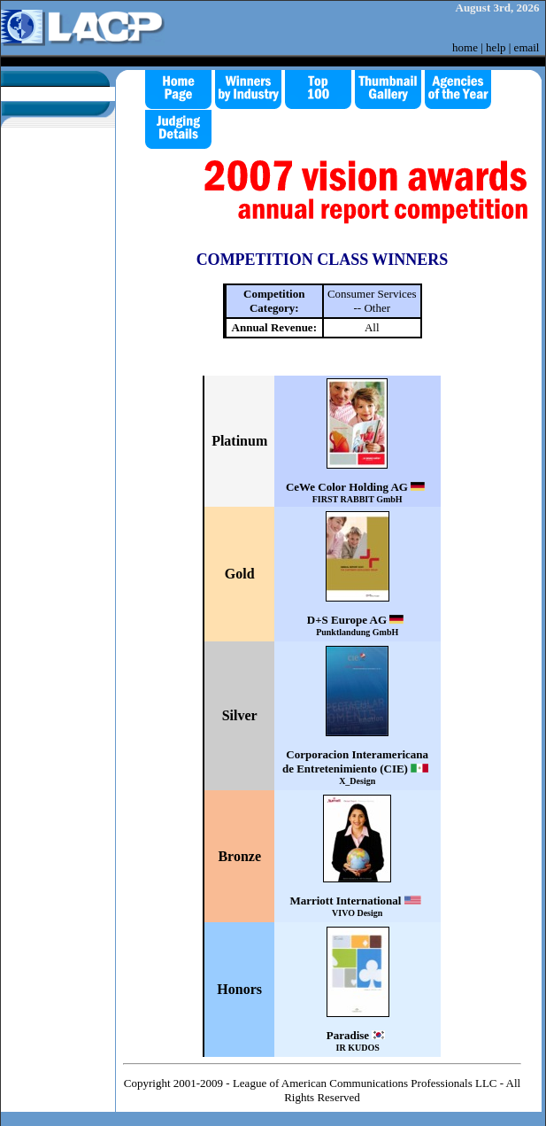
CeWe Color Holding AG (357, 492)
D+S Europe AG (357, 625)
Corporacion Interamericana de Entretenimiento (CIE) (357, 767)
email (527, 47)
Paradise (358, 1040)
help (495, 47)
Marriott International (357, 906)
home (465, 47)
